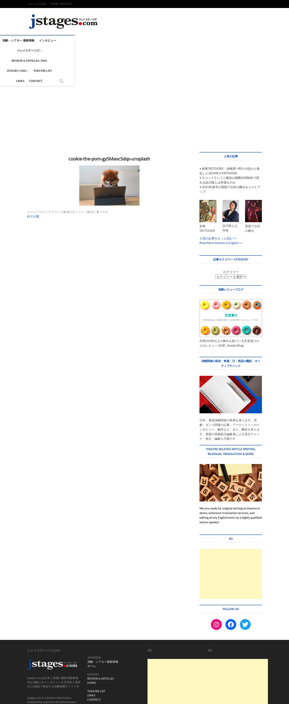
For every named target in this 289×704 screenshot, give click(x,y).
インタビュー (74, 40)
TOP (180, 696)
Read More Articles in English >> (221, 205)
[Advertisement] (144, 76)
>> (235, 200)
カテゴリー (231, 234)
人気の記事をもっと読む (216, 200)
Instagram (93, 670)
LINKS (91, 657)
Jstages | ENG (167, 40)
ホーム (91, 627)
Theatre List (193, 40)
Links (211, 40)
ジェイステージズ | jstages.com (46, 696)
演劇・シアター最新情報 (102, 623)
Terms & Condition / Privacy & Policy (225, 696)
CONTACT (94, 661)
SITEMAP (254, 696)
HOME (91, 644)
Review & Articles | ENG (135, 40)
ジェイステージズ (99, 40)
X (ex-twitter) (124, 670)
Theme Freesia (89, 696)
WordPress (104, 696)
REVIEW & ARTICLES (100, 640)
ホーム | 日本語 (37, 3)
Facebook (108, 670)
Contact (226, 40)
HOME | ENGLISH (60, 3)
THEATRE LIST (96, 653)
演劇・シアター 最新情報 (45, 40)
